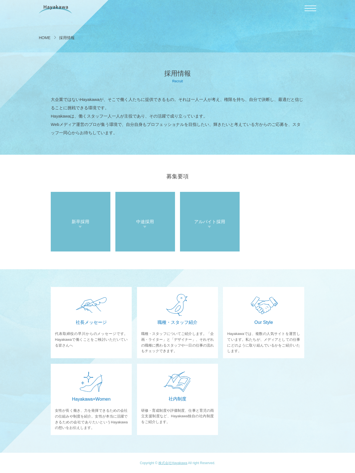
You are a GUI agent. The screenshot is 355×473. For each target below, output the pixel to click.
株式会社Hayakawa (172, 463)
